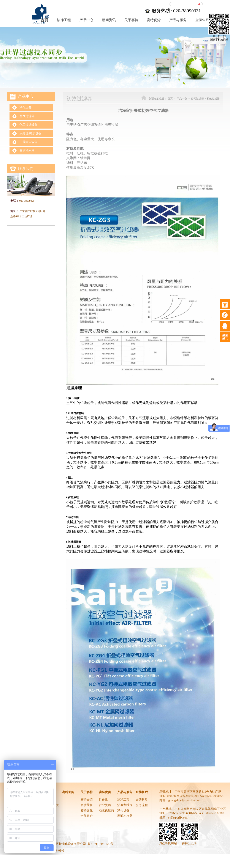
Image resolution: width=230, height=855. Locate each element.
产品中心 (182, 98)
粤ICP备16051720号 (100, 844)
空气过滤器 (197, 98)
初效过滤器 (213, 98)
